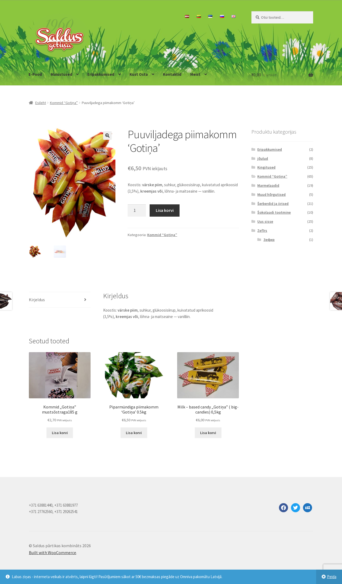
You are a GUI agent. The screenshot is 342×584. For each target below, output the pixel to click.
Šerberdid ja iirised (273, 203)
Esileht (40, 102)
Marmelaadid (268, 185)
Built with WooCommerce (52, 553)
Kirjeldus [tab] (37, 300)
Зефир (269, 239)
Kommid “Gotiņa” (64, 102)
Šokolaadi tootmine (274, 212)
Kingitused (266, 167)
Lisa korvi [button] (60, 433)
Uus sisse (265, 221)
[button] (107, 135)
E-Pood (35, 74)
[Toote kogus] (137, 210)
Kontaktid (172, 74)
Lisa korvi (165, 210)
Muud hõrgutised (271, 194)
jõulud (262, 158)
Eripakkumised (100, 74)
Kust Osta (139, 74)
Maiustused (61, 74)
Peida (331, 576)
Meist (195, 74)
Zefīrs (262, 230)
